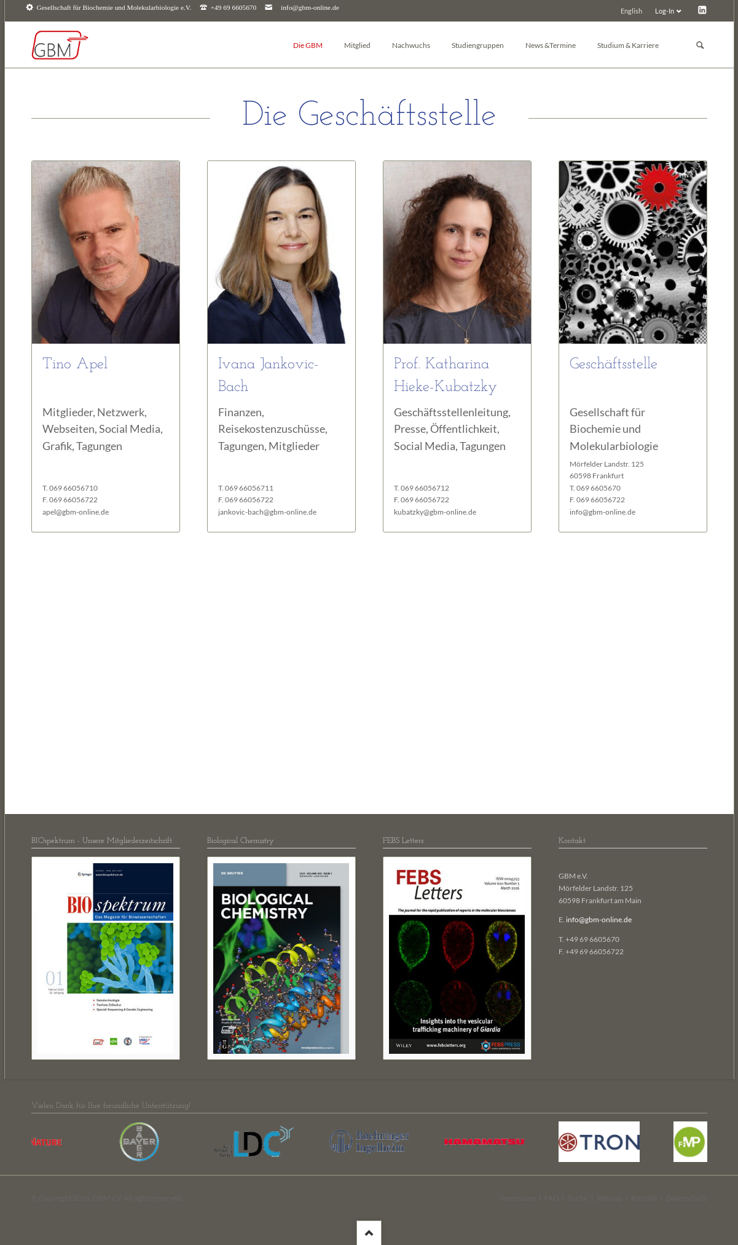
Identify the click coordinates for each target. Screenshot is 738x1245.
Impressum (518, 1198)
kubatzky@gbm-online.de (435, 511)
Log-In (664, 11)
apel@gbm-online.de (75, 511)
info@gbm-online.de (310, 7)
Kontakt (644, 1198)
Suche (577, 1198)
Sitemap (609, 1198)
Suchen (700, 45)
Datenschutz (686, 1198)
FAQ (551, 1198)
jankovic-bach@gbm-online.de (267, 511)
